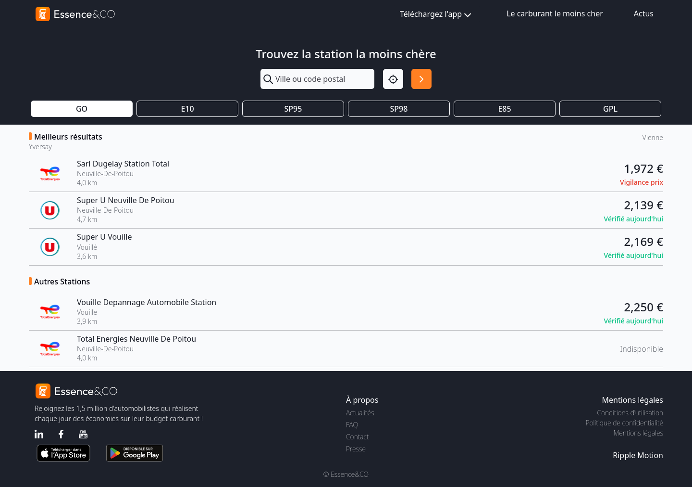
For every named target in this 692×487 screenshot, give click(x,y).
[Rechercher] (421, 79)
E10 (187, 108)
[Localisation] (393, 79)
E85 (504, 108)
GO (81, 108)
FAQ (352, 424)
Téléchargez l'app (436, 15)
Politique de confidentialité (624, 422)
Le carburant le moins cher (555, 13)
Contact (357, 436)
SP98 (399, 108)
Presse (356, 448)
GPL (610, 108)
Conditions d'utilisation (630, 412)
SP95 (293, 108)
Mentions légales (638, 432)
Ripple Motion (638, 455)
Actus (644, 13)
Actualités (360, 412)
